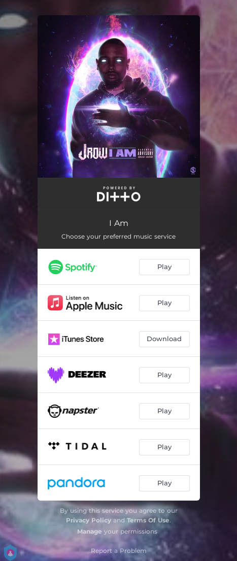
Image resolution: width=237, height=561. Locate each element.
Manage (89, 531)
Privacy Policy (88, 520)
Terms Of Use (148, 520)
